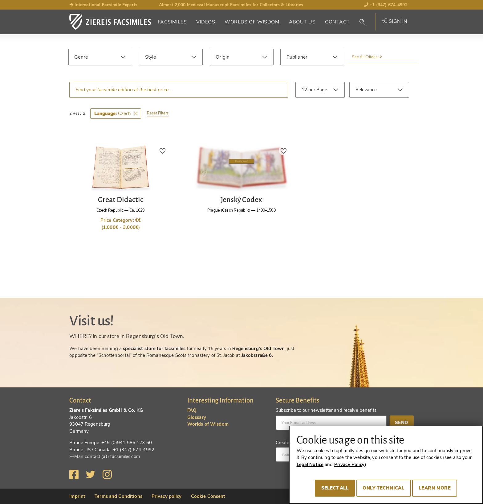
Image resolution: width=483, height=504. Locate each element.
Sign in (394, 21)
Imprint (77, 496)
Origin (222, 57)
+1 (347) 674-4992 (386, 5)
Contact (337, 22)
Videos (205, 22)
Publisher (296, 57)
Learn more (435, 488)
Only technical (383, 488)
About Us (302, 22)
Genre (81, 57)
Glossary (196, 417)
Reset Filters (157, 113)
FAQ (192, 410)
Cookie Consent (208, 496)
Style (150, 57)
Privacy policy (167, 496)
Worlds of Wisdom (252, 22)
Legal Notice (310, 464)
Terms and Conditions (118, 496)
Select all (335, 488)
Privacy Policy (349, 464)
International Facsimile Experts (103, 5)
